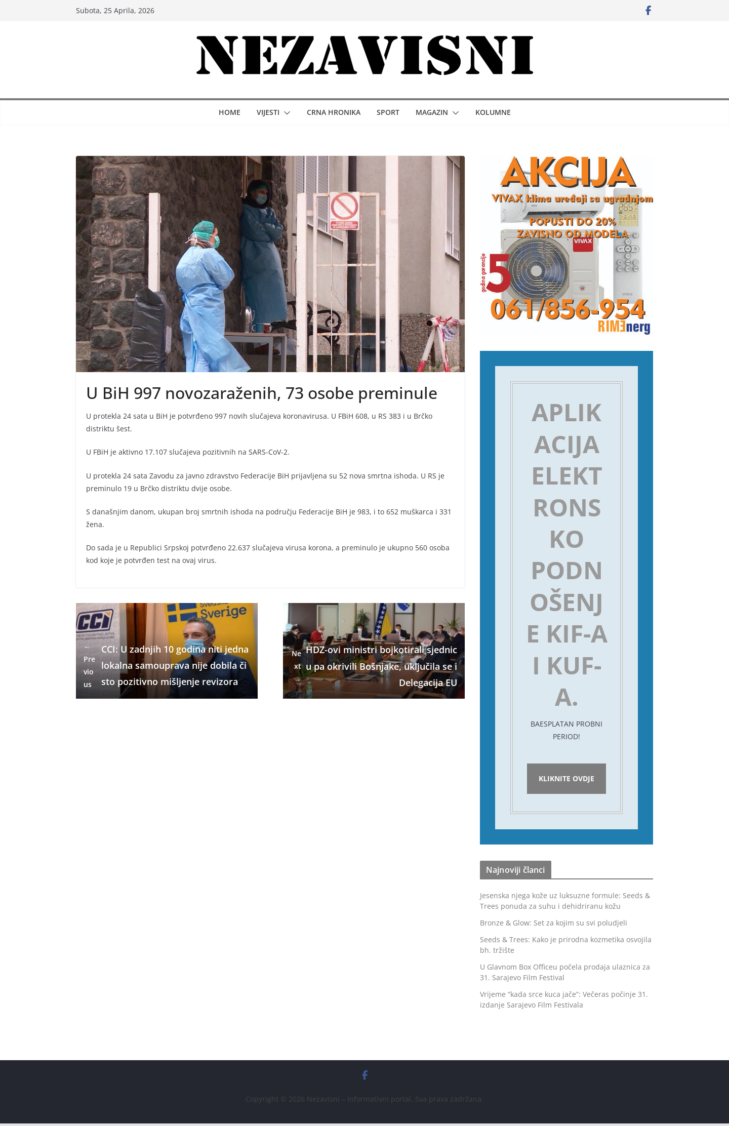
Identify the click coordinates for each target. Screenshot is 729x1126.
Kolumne (493, 112)
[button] (285, 112)
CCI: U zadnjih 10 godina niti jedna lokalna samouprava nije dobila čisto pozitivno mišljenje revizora (166, 665)
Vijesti (268, 112)
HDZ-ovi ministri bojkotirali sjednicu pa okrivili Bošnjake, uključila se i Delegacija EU (374, 666)
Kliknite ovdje (566, 780)
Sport (388, 112)
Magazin (432, 112)
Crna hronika (333, 112)
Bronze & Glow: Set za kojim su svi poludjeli (553, 925)
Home (229, 112)
